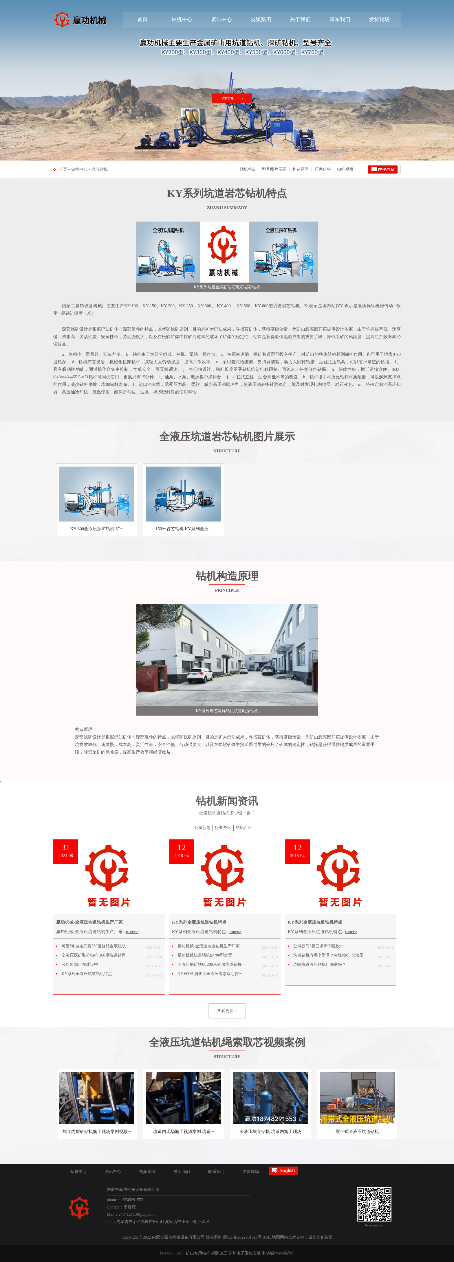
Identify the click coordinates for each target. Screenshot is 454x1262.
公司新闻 (202, 828)
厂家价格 (323, 169)
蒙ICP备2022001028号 (242, 1237)
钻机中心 (181, 19)
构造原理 (300, 169)
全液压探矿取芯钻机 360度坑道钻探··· (95, 955)
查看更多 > (227, 1011)
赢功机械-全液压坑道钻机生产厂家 (89, 922)
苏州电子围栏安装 (244, 1253)
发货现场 (379, 19)
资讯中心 (221, 19)
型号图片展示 (274, 169)
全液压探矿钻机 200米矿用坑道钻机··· (210, 964)
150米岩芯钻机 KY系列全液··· (183, 528)
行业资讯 (223, 828)
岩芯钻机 (99, 169)
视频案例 (260, 19)
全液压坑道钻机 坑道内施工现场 (270, 1131)
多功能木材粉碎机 (278, 1253)
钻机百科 (244, 828)
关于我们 (300, 19)
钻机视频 (345, 169)
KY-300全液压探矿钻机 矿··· (96, 528)
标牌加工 (219, 1253)
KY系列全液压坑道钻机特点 (87, 974)
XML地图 (271, 1237)
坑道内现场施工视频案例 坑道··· (183, 1131)
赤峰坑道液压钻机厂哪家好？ (319, 964)
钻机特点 (248, 169)
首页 (142, 19)
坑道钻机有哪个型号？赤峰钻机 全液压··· (329, 955)
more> (132, 931)
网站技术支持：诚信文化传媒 (306, 1237)
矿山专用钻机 (198, 1253)
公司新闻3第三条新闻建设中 (318, 946)
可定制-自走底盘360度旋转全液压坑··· (95, 946)
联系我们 (339, 19)
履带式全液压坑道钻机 (357, 1131)
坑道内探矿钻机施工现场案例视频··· (97, 1131)
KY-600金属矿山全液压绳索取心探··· (209, 974)
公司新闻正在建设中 (80, 964)
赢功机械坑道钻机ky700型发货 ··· (206, 955)
